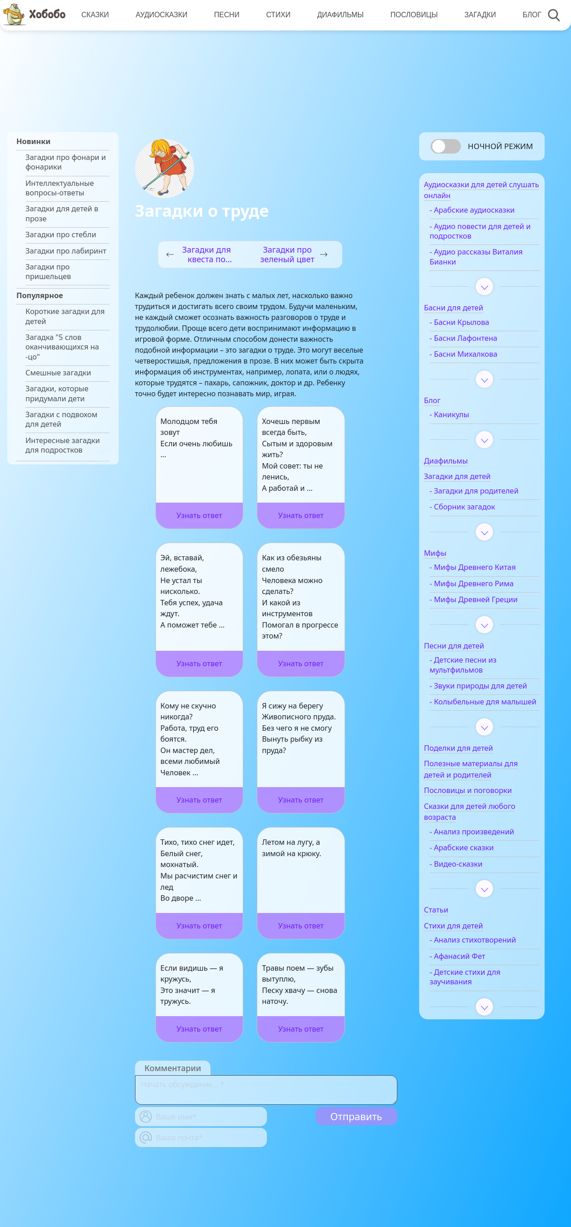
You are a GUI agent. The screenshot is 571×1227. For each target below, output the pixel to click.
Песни (225, 14)
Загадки (475, 14)
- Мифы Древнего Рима (486, 598)
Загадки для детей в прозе (61, 213)
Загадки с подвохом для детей (61, 419)
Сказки (95, 14)
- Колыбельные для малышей (479, 730)
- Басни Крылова (474, 326)
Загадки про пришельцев (48, 271)
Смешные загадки (58, 373)
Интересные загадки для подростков (62, 445)
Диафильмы (337, 14)
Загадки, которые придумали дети (57, 393)
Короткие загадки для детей (65, 316)
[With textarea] (266, 1090)
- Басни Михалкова (478, 359)
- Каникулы (464, 419)
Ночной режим (500, 146)
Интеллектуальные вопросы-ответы (59, 188)
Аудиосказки (160, 14)
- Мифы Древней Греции (488, 613)
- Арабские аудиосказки (486, 214)
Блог (527, 14)
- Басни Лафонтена (478, 343)
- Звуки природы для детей (481, 704)
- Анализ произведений (486, 865)
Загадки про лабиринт (65, 251)
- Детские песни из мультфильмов (477, 678)
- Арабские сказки (476, 881)
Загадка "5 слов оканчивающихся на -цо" (62, 347)
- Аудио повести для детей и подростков (480, 235)
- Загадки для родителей (468, 500)
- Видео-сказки (470, 897)
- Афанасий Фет (472, 989)
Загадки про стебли (60, 234)
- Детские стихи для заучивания (479, 1010)
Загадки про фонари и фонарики (65, 162)
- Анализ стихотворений (487, 973)
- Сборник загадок (477, 521)
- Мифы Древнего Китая (487, 582)
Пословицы (410, 14)
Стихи (276, 14)
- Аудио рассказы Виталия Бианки (474, 261)
